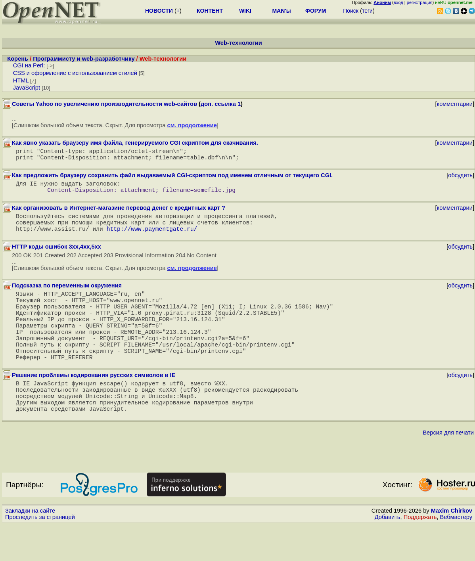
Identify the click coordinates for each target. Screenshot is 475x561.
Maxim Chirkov (451, 547)
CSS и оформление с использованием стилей (75, 73)
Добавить (387, 553)
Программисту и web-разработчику (83, 59)
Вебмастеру (456, 553)
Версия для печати (448, 469)
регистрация (420, 2)
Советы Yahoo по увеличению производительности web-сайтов (104, 104)
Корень (17, 59)
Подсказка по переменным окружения (67, 296)
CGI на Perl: (29, 65)
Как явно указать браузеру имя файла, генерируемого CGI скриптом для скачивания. (135, 143)
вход (398, 2)
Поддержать (420, 553)
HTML (21, 80)
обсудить (460, 178)
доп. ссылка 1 (221, 104)
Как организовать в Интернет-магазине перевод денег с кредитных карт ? (118, 214)
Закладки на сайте (30, 547)
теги (367, 11)
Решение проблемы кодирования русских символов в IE (93, 403)
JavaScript (26, 87)
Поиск (350, 11)
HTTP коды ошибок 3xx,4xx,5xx (56, 258)
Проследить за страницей (40, 553)
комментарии (455, 104)
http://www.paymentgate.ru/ (152, 239)
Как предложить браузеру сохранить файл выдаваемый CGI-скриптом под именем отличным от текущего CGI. (172, 178)
